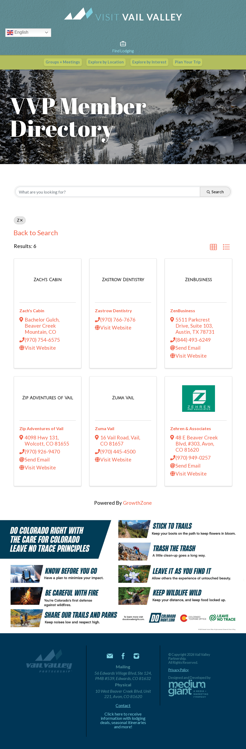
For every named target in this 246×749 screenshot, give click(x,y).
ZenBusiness (182, 310)
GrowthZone (137, 503)
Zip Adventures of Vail (41, 428)
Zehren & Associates (190, 428)
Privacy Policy (178, 670)
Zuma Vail (104, 428)
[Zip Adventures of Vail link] (47, 397)
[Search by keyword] (107, 192)
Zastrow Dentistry (113, 310)
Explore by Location (106, 62)
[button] (213, 247)
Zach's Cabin (31, 310)
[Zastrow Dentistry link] (123, 279)
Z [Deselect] (20, 220)
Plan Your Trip (187, 62)
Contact (123, 705)
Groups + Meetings (63, 62)
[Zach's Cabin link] (47, 279)
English (17, 32)
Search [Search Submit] (215, 191)
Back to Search (36, 232)
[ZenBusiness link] (198, 279)
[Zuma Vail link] (123, 397)
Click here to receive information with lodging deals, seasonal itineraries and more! (123, 720)
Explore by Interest (149, 62)
